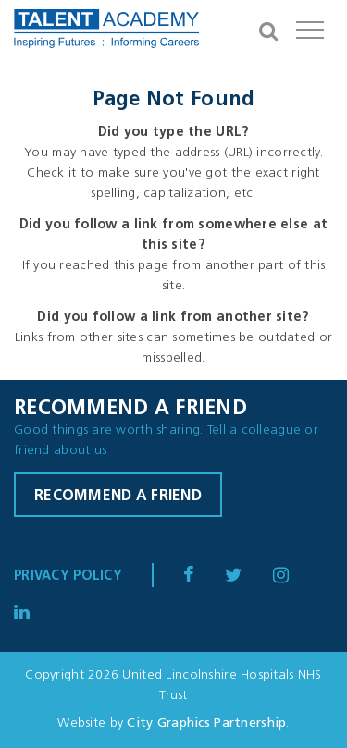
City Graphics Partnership (206, 723)
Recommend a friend (118, 496)
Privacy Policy (68, 576)
